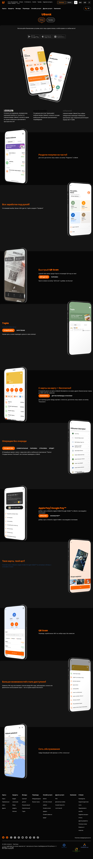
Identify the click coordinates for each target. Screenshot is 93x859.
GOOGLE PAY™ (55, 516)
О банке (21, 2)
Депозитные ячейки (60, 802)
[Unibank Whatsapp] (34, 837)
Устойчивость (27, 2)
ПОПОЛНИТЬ (44, 396)
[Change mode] (75, 2)
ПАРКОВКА (54, 277)
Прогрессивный (26, 805)
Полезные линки (83, 824)
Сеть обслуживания (13, 2)
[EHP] (74, 846)
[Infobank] (84, 846)
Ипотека (14, 811)
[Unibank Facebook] (11, 837)
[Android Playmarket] (7, 837)
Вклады (18, 8)
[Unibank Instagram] (26, 837)
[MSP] (76, 850)
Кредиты (11, 8)
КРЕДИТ (51, 448)
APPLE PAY (43, 516)
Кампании (57, 8)
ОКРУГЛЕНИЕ (20, 330)
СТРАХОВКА (43, 448)
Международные (36, 798)
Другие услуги (47, 8)
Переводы (26, 8)
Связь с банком (12, 3)
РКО (56, 798)
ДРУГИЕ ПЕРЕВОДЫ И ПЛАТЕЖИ (62, 396)
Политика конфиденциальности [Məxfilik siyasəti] (83, 838)
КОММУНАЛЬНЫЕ (22, 448)
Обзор (42, 20)
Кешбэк (34, 2)
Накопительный (26, 808)
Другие (4, 808)
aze (85, 2)
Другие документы (83, 821)
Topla (23, 811)
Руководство (82, 798)
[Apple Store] (3, 837)
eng (80, 2)
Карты (4, 8)
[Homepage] (3, 3)
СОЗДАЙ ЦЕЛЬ (8, 330)
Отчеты (80, 817)
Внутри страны (36, 802)
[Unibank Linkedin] (19, 837)
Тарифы (40, 2)
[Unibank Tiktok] (38, 837)
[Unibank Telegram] (30, 837)
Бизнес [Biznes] (69, 2)
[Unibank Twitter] (15, 837)
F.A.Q (18, 3)
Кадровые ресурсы (47, 2)
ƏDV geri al (44, 277)
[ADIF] (64, 846)
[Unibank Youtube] (23, 837)
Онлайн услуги (36, 8)
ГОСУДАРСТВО (8, 448)
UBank (44, 798)
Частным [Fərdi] (61, 2)
